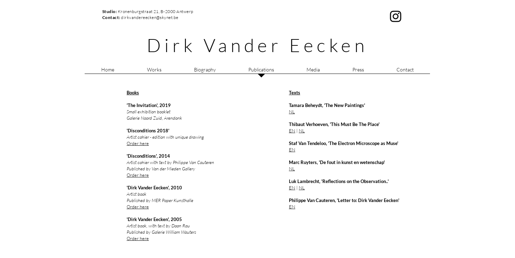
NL (302, 130)
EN (292, 130)
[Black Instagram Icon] (395, 16)
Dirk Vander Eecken (257, 45)
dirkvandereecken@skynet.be (149, 17)
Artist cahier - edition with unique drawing (165, 137)
